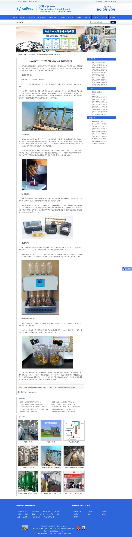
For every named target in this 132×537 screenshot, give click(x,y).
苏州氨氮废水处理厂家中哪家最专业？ (102, 67)
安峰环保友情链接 (23, 506)
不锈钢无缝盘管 (47, 511)
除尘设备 (34, 514)
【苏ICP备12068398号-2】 (65, 533)
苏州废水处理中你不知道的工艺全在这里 (103, 62)
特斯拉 (94, 94)
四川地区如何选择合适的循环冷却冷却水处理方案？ (65, 406)
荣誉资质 (87, 17)
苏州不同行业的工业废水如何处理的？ (102, 75)
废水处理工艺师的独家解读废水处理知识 (103, 131)
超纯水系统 (52, 17)
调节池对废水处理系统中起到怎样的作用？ (103, 114)
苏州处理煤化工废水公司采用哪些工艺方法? (104, 80)
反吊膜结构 (26, 517)
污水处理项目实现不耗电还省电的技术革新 (103, 99)
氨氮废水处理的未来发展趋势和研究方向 (62, 402)
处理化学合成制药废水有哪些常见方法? (35, 387)
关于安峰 (104, 17)
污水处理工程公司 (49, 517)
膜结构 (26, 514)
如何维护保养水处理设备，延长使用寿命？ (63, 411)
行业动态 (92, 88)
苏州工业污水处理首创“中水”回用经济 (102, 134)
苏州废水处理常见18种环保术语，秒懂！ (103, 112)
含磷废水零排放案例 (28, 467)
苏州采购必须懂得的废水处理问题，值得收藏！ (105, 65)
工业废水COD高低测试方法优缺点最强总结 (48, 55)
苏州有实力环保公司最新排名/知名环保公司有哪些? (106, 136)
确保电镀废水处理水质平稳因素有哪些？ (103, 82)
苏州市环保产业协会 (23, 511)
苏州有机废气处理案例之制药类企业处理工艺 (104, 102)
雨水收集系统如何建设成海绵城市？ (65, 387)
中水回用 (62, 17)
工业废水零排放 (28, 442)
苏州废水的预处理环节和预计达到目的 (102, 104)
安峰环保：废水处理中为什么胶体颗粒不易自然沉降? (106, 126)
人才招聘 (90, 514)
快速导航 (75, 506)
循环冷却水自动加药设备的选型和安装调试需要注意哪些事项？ (37, 409)
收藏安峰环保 (100, 1)
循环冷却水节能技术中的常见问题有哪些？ (63, 409)
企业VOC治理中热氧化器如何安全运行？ (103, 144)
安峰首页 (14, 17)
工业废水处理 (77, 511)
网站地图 (113, 1)
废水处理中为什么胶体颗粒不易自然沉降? (103, 124)
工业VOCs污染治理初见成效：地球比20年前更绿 (105, 139)
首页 (25, 55)
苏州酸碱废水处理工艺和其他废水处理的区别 (104, 70)
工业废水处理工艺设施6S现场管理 (101, 77)
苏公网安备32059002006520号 (47, 533)
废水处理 (22, 17)
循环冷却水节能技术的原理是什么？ (29, 411)
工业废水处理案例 (74, 442)
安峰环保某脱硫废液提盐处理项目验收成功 (103, 141)
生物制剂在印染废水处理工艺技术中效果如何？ (105, 85)
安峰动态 (92, 118)
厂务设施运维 (42, 17)
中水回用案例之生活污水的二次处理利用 (103, 121)
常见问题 (107, 1)
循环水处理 (31, 17)
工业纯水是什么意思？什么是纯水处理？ (103, 72)
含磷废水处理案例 (97, 92)
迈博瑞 (42, 514)
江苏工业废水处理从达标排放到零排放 (102, 97)
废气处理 (70, 17)
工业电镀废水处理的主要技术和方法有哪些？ (32, 404)
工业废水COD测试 (32, 392)
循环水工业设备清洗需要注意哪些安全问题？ (63, 404)
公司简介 (104, 514)
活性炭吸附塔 (35, 511)
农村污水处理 (36, 517)
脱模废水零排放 (51, 442)
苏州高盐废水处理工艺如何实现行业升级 (103, 107)
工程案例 (79, 17)
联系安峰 (112, 17)
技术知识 (96, 17)
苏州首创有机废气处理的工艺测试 (101, 129)
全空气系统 (50, 514)
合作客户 (75, 514)
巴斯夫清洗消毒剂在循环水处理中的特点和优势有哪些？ (35, 406)
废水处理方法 (31, 55)
